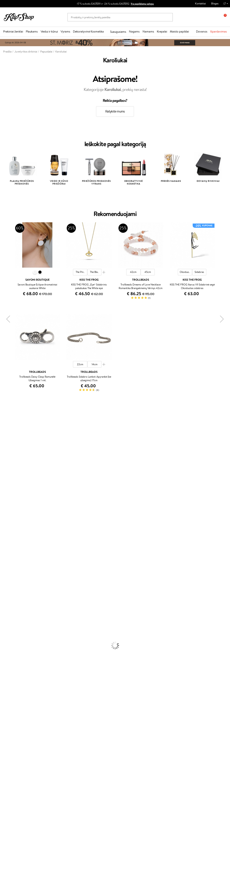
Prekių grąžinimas (72, 718)
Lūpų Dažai (6, 681)
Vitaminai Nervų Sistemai (15, 705)
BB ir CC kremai (9, 668)
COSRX (4, 476)
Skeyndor (5, 509)
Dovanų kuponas (127, 728)
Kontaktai (200, 3)
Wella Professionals (11, 505)
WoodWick (6, 468)
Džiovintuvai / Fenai (11, 607)
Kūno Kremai (7, 624)
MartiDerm (6, 464)
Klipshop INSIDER (16, 745)
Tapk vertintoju (89, 732)
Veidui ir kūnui (49, 31)
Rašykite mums (115, 111)
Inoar (3, 431)
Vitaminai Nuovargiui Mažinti (17, 693)
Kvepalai (162, 31)
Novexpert (6, 578)
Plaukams (32, 31)
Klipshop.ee (87, 764)
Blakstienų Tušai (9, 673)
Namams (148, 31)
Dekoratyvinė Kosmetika (88, 31)
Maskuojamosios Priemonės (16, 660)
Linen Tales (6, 472)
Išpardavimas (218, 31)
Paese (3, 493)
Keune (4, 484)
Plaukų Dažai (7, 615)
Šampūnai (5, 587)
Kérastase (5, 435)
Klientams (50, 728)
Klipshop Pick (88, 745)
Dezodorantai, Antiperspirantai (18, 640)
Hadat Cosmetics (10, 517)
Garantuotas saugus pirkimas (190, 718)
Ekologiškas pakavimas (131, 718)
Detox (3, 701)
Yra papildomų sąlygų (142, 3)
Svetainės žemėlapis (17, 753)
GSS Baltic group (92, 752)
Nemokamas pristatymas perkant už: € (30, 718)
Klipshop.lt (13, 728)
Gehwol (4, 488)
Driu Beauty (7, 501)
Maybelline (6, 456)
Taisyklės (11, 732)
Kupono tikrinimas (54, 753)
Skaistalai (5, 677)
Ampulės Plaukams (11, 599)
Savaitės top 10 (89, 736)
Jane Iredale (7, 447)
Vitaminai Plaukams (11, 685)
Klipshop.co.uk (89, 760)
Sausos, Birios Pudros (12, 664)
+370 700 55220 (13, 825)
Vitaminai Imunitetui (12, 709)
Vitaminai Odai (8, 697)
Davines (4, 419)
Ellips (3, 497)
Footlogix (5, 537)
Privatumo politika (16, 736)
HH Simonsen (8, 550)
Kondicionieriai (8, 591)
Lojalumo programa (92, 740)
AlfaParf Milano (9, 554)
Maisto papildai (179, 31)
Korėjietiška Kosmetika (13, 648)
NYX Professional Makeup (15, 480)
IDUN (3, 562)
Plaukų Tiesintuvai (10, 603)
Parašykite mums (13, 833)
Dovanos (201, 31)
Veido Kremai (8, 619)
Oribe (3, 525)
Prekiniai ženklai (13, 31)
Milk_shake (6, 423)
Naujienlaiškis (17, 784)
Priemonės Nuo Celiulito (14, 636)
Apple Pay (12, 740)
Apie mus (49, 732)
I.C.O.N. (5, 452)
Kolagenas (6, 689)
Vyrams (65, 31)
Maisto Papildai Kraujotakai (15, 714)
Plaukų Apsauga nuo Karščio (16, 611)
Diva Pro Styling (9, 513)
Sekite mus (9, 847)
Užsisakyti (19, 809)
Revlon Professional (11, 521)
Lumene (4, 574)
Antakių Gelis (8, 656)
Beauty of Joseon (10, 460)
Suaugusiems (118, 32)
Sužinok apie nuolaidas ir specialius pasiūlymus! (29, 790)
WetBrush (6, 443)
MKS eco (5, 529)
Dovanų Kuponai (53, 749)
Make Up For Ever (10, 570)
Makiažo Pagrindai (10, 652)
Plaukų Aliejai (8, 595)
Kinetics (4, 533)
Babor (3, 427)
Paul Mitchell (7, 566)
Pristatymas (50, 745)
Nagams (134, 31)
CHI (2, 542)
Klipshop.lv (87, 756)
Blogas (214, 3)
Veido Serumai (8, 627)
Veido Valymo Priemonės (14, 632)
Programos (88, 728)
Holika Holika (7, 546)
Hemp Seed (7, 558)
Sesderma (6, 439)
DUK (9, 749)
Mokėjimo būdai (53, 740)
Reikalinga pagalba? (14, 821)
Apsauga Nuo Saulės (11, 644)
